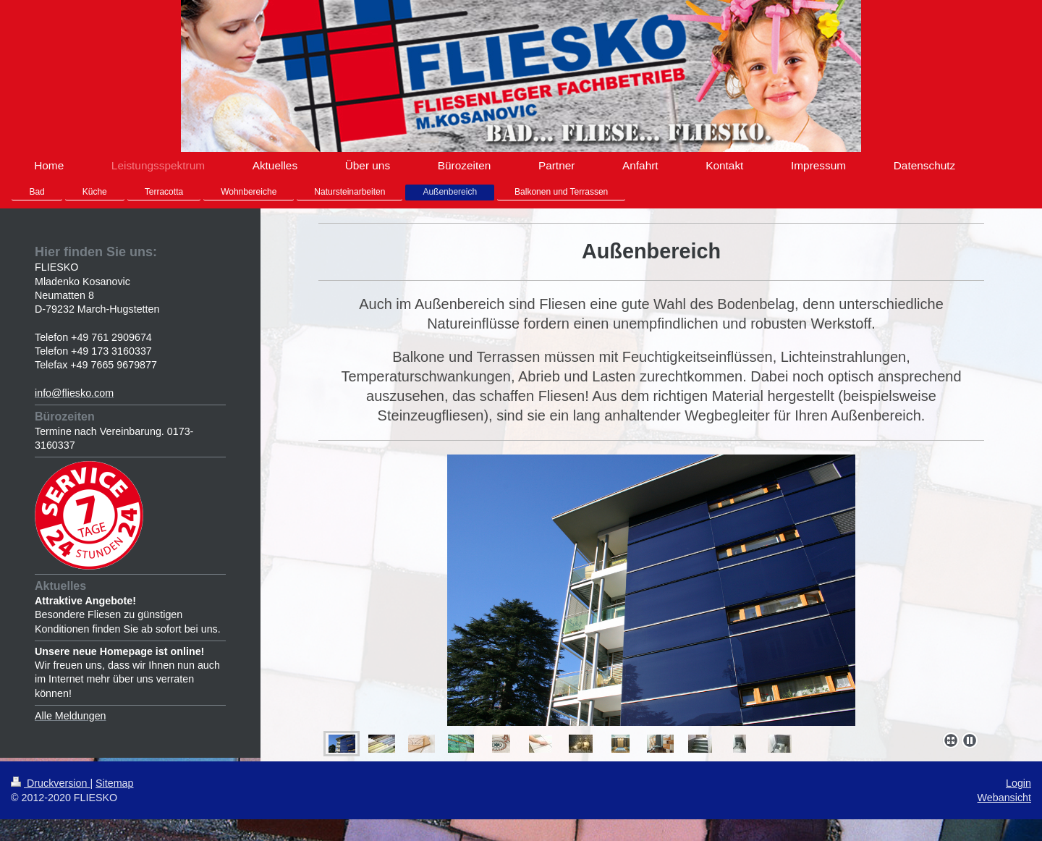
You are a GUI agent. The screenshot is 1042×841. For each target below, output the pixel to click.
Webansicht (1004, 797)
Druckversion (50, 783)
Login (1018, 783)
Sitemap (114, 783)
